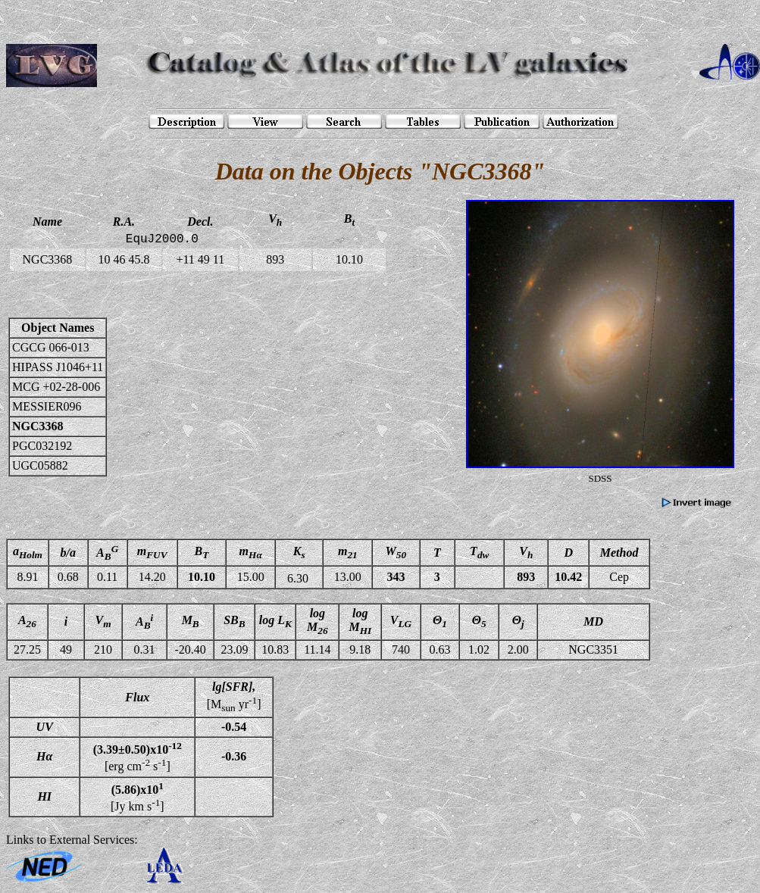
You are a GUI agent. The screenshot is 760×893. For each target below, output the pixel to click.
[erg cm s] (137, 756)
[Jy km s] (137, 796)
